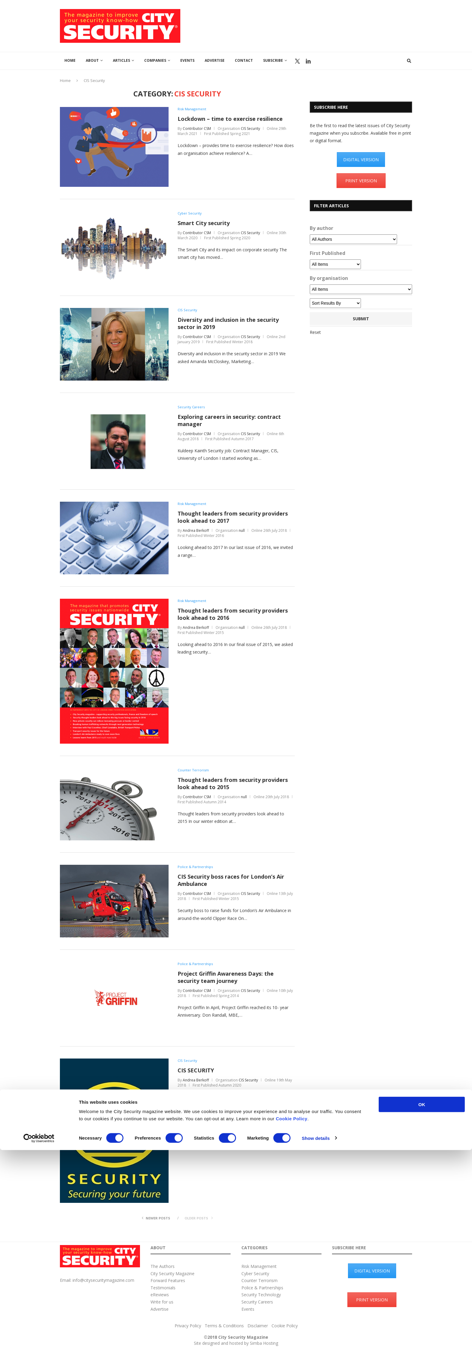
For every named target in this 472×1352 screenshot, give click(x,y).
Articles (121, 60)
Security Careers (191, 407)
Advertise (215, 60)
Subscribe (273, 60)
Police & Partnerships (196, 867)
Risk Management (192, 109)
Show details (316, 1340)
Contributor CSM (197, 128)
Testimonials (163, 1288)
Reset (315, 332)
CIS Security (250, 128)
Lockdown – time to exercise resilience (230, 119)
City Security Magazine (172, 1273)
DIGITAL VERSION (361, 159)
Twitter (297, 61)
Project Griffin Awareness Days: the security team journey (226, 977)
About (92, 60)
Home (70, 60)
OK (421, 1306)
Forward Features (168, 1280)
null (242, 530)
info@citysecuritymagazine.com (103, 1280)
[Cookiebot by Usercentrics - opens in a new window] (39, 1340)
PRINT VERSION (361, 181)
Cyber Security (190, 213)
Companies (155, 60)
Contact (244, 60)
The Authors (163, 1266)
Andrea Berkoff (196, 530)
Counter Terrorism (194, 770)
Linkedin (308, 61)
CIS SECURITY (196, 1070)
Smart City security (204, 223)
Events (187, 60)
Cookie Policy (291, 1320)
